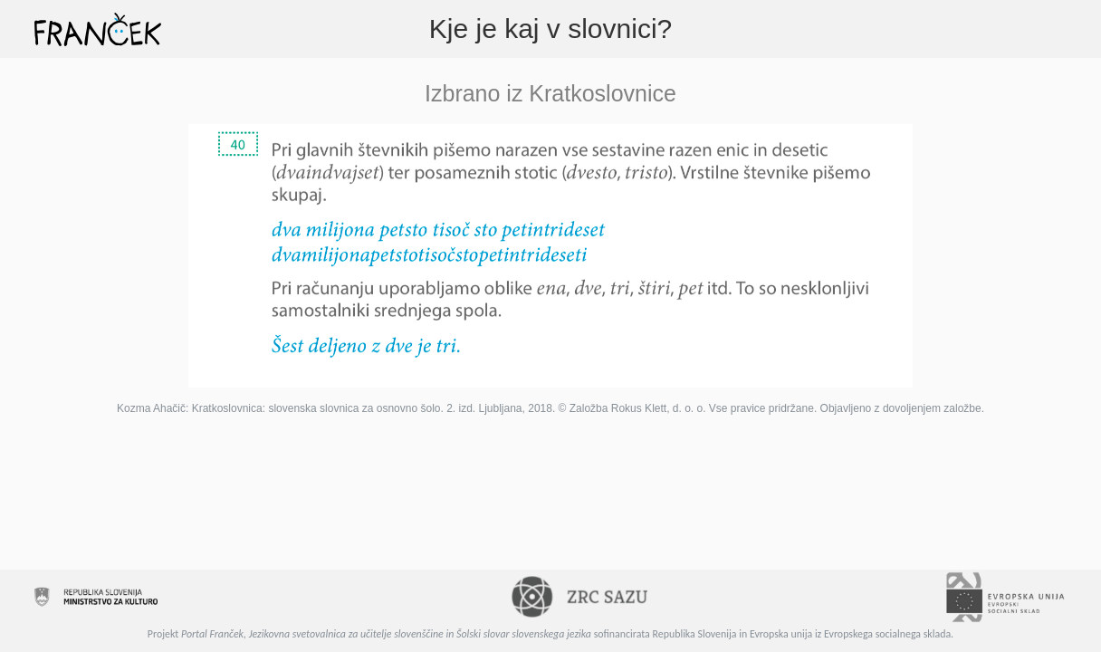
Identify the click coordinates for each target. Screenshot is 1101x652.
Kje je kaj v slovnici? (550, 28)
